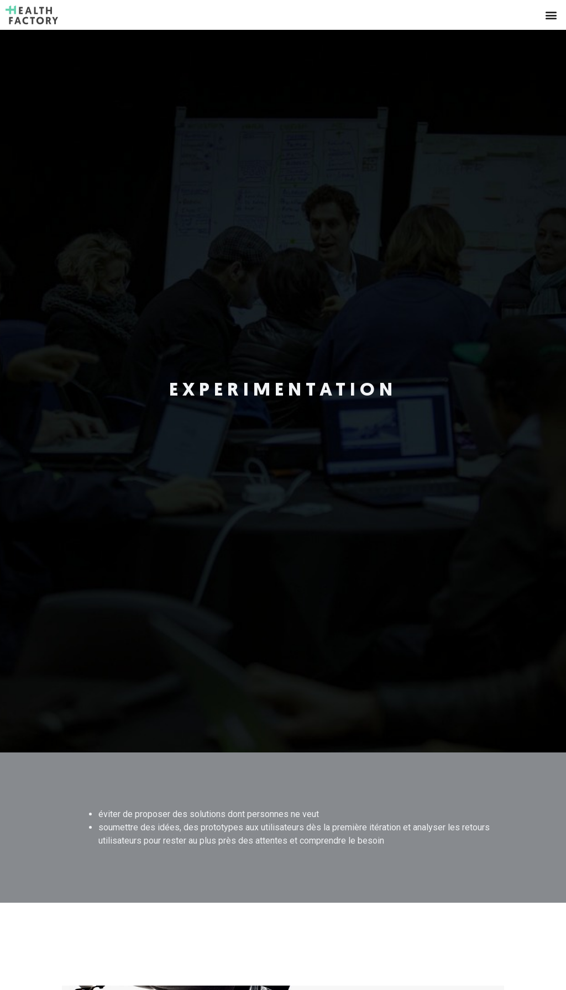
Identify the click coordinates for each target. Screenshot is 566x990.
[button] (551, 15)
